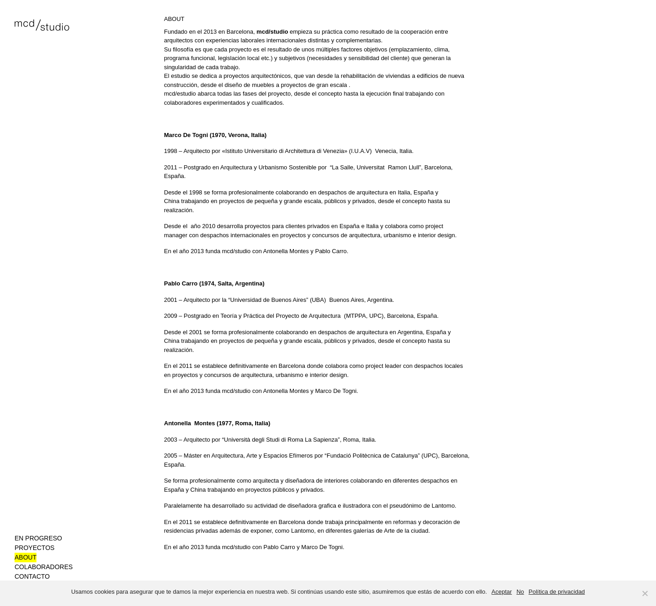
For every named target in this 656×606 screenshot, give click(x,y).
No (520, 591)
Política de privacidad (556, 591)
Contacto (32, 576)
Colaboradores (44, 566)
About (25, 557)
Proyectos (35, 547)
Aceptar (502, 591)
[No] (644, 593)
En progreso (38, 538)
